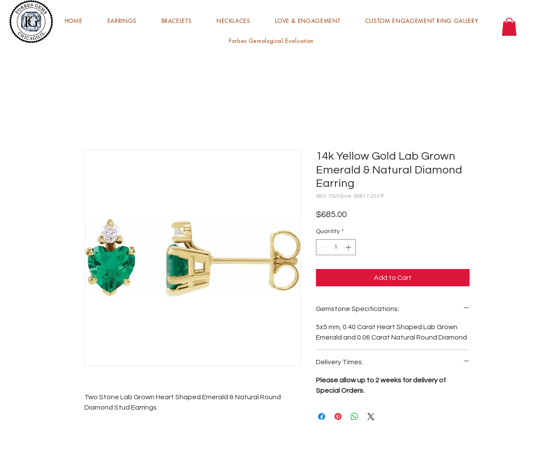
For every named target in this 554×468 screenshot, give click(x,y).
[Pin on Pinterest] (338, 416)
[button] (122, 21)
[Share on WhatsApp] (354, 416)
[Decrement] (322, 247)
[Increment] (349, 247)
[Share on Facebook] (321, 416)
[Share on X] (371, 416)
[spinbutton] (336, 247)
